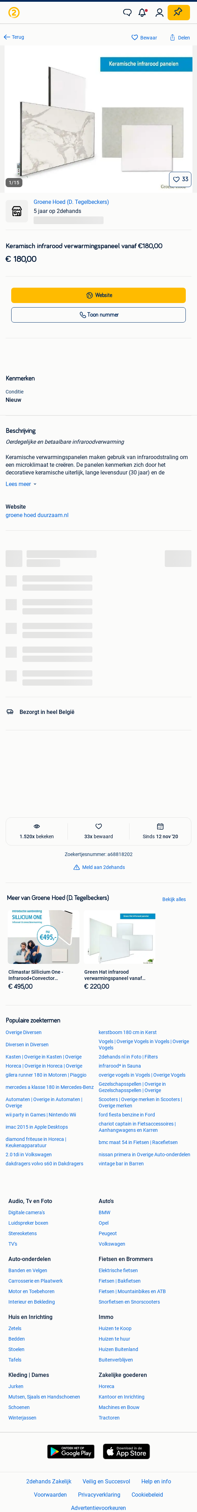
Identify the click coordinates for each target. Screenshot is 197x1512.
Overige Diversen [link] (24, 1032)
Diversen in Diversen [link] (27, 1044)
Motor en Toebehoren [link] (31, 1291)
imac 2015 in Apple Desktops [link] (37, 1127)
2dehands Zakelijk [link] (48, 1481)
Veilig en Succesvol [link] (106, 1481)
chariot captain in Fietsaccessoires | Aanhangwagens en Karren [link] (137, 1127)
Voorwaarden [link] (50, 1494)
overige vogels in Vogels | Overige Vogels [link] (142, 1075)
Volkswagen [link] (112, 1244)
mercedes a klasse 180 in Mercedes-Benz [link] (50, 1087)
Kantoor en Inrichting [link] (122, 1397)
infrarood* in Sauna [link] (120, 1066)
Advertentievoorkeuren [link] (98, 1508)
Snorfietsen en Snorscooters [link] (129, 1302)
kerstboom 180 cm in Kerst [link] (128, 1032)
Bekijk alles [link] (174, 899)
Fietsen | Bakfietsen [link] (120, 1281)
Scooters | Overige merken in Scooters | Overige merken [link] (140, 1102)
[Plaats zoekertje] (179, 12)
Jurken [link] (15, 1386)
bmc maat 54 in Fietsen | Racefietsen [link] (138, 1142)
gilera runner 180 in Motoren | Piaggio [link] (46, 1075)
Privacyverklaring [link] (99, 1494)
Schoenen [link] (19, 1407)
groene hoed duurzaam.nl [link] (37, 515)
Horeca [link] (106, 1386)
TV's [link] (12, 1244)
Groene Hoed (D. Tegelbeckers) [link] (71, 202)
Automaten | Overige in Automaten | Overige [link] (44, 1102)
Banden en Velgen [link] (27, 1270)
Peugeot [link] (108, 1233)
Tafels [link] (14, 1360)
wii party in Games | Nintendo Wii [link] (41, 1115)
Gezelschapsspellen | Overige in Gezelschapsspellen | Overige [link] (132, 1087)
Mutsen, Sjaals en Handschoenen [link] (44, 1397)
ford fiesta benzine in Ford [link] (127, 1115)
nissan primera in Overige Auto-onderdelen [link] (144, 1154)
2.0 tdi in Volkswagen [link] (29, 1154)
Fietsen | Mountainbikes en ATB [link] (132, 1291)
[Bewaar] (180, 179)
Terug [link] (18, 37)
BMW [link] (104, 1212)
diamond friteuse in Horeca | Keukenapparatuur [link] (36, 1142)
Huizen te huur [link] (114, 1339)
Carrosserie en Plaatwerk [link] (35, 1281)
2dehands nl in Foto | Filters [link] (128, 1057)
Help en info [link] (156, 1481)
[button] (143, 12)
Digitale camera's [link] (26, 1212)
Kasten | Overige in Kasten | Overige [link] (44, 1057)
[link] (14, 12)
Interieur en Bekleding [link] (31, 1302)
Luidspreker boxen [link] (28, 1223)
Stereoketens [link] (22, 1233)
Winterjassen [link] (22, 1418)
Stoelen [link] (16, 1349)
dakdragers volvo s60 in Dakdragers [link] (44, 1163)
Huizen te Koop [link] (115, 1328)
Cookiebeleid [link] (147, 1494)
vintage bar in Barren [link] (121, 1163)
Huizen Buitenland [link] (118, 1349)
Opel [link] (103, 1223)
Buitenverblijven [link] (116, 1360)
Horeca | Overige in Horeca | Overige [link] (44, 1066)
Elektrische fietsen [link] (118, 1270)
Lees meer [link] (22, 484)
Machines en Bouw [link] (119, 1407)
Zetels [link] (14, 1328)
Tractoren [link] (109, 1418)
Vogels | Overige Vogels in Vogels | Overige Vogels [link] (144, 1044)
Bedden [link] (16, 1339)
